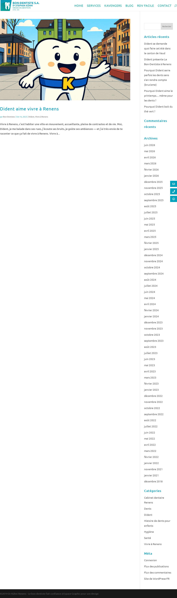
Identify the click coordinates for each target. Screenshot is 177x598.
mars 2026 (150, 163)
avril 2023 (150, 371)
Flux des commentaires (157, 572)
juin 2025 (149, 218)
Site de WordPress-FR (156, 578)
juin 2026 (149, 145)
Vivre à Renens (41, 116)
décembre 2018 (153, 481)
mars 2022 (150, 450)
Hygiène (149, 531)
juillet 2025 (151, 212)
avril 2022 (150, 444)
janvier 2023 (151, 389)
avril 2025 (150, 230)
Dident (31, 116)
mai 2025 (149, 224)
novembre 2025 (153, 187)
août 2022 (150, 420)
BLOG (129, 6)
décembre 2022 (153, 395)
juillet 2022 (151, 426)
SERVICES (94, 6)
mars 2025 (150, 236)
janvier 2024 (151, 316)
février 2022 (151, 456)
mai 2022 (149, 438)
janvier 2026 (151, 175)
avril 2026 (150, 157)
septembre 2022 (154, 414)
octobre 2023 (152, 334)
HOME (78, 6)
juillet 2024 (151, 285)
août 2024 (150, 279)
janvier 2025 (151, 249)
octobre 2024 (152, 267)
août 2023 (150, 346)
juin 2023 (149, 359)
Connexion (150, 560)
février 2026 (151, 169)
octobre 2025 (152, 194)
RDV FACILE (145, 6)
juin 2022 (149, 432)
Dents (147, 508)
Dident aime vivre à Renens (29, 108)
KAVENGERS (113, 6)
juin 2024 (149, 291)
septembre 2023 (154, 340)
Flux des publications (156, 566)
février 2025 (151, 242)
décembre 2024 (153, 255)
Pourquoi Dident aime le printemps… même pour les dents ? (158, 95)
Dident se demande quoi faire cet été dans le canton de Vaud (157, 48)
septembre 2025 (154, 200)
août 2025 (150, 206)
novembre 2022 (153, 401)
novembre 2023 (153, 328)
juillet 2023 (151, 353)
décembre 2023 (153, 322)
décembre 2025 (153, 181)
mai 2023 (149, 365)
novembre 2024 (153, 261)
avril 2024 (150, 304)
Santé (147, 537)
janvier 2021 (151, 475)
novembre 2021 (153, 469)
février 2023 (151, 383)
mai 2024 (149, 298)
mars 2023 (150, 377)
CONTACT (165, 6)
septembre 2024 (154, 273)
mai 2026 (149, 151)
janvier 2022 (151, 463)
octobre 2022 (152, 408)
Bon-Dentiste (9, 116)
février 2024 (151, 310)
